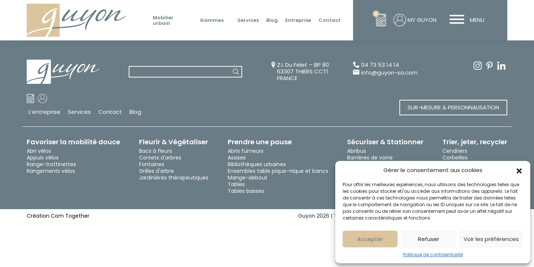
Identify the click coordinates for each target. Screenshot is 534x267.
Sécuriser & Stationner (385, 142)
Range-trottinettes (51, 164)
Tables (236, 184)
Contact (329, 20)
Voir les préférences (491, 239)
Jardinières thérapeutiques (173, 177)
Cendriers (454, 151)
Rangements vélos (51, 171)
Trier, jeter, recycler (474, 142)
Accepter (370, 239)
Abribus (356, 151)
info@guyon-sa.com (389, 72)
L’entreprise (44, 112)
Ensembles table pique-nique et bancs (278, 171)
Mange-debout (247, 177)
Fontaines (151, 164)
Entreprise (298, 20)
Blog (272, 20)
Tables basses (246, 191)
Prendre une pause (260, 142)
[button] (519, 170)
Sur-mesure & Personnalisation (453, 107)
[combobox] (185, 72)
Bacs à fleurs (155, 151)
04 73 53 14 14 (380, 65)
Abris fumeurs (246, 151)
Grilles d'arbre (156, 171)
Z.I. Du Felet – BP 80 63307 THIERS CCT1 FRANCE (303, 72)
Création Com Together (58, 216)
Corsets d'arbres (160, 157)
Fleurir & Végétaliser (173, 142)
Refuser (428, 239)
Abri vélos (39, 151)
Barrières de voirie (370, 157)
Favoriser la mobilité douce (73, 142)
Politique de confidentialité (433, 254)
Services (248, 20)
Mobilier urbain (163, 20)
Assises (237, 157)
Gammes (212, 20)
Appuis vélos (43, 157)
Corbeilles (455, 157)
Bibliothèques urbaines (257, 164)
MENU (464, 20)
